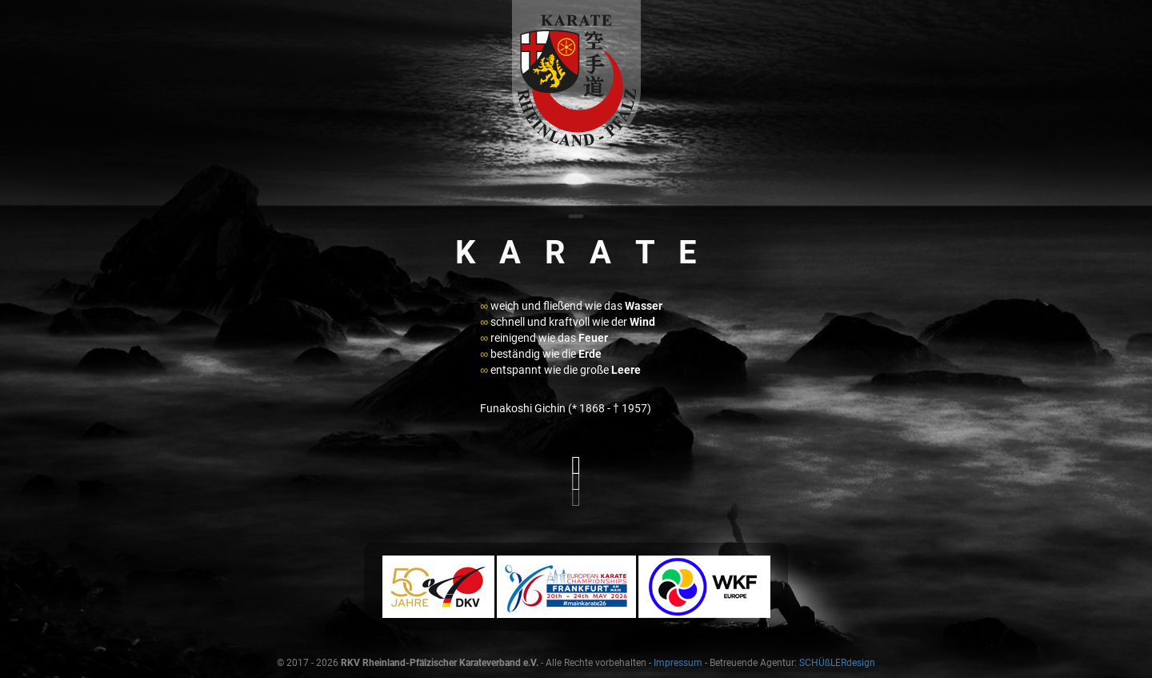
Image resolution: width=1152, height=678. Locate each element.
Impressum (678, 662)
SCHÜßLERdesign (837, 662)
